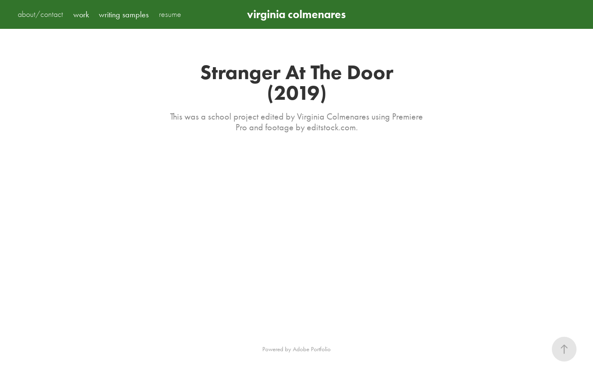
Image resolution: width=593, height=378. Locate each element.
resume (170, 14)
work (81, 14)
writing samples (124, 14)
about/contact (40, 14)
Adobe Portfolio (312, 349)
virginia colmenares (296, 14)
